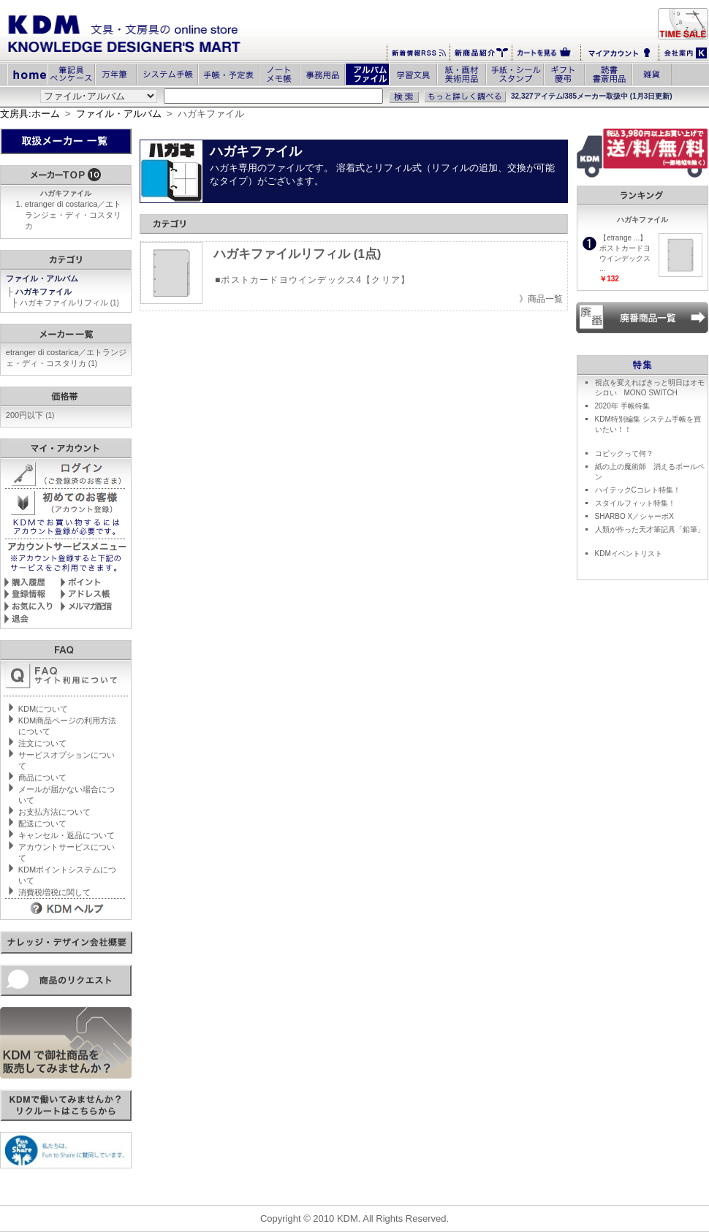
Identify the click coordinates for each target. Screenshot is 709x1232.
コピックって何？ (624, 453)
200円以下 (30, 415)
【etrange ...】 (623, 238)
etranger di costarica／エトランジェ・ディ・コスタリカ (73, 214)
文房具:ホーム (30, 113)
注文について (42, 743)
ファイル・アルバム (119, 113)
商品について (42, 777)
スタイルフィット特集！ (635, 503)
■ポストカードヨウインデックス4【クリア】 (312, 280)
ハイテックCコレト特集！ (637, 490)
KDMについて (43, 708)
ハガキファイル (44, 291)
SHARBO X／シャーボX (634, 516)
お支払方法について (54, 811)
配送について (42, 823)
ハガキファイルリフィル (69, 302)
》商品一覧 (541, 299)
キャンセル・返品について (66, 835)
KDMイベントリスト (628, 554)
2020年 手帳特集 (622, 406)
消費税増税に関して (54, 892)
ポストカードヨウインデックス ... (625, 258)
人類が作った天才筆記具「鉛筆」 (650, 529)
